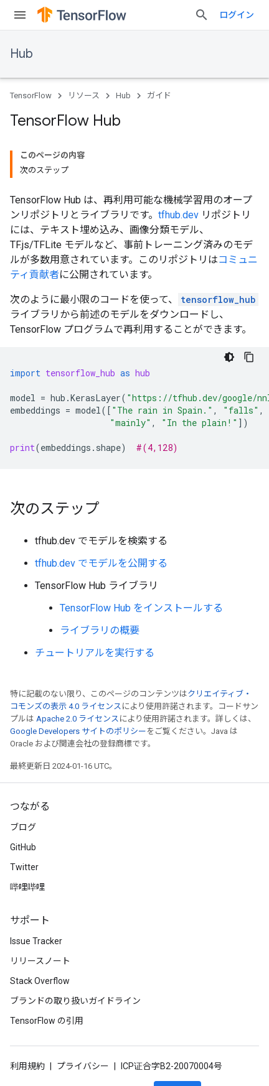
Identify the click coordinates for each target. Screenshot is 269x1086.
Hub (21, 54)
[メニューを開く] (19, 15)
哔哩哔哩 (27, 887)
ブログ (23, 827)
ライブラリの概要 (99, 630)
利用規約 (27, 1066)
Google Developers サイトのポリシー (78, 731)
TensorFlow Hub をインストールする (141, 608)
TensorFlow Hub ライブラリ (96, 586)
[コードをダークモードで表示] (229, 357)
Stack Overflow (40, 981)
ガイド (159, 95)
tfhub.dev (178, 215)
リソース (84, 95)
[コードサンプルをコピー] (249, 357)
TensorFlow (31, 95)
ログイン (236, 15)
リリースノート (40, 961)
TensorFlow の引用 (46, 1021)
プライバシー (83, 1066)
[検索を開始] (201, 14)
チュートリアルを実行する (94, 653)
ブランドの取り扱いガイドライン (75, 1001)
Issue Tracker (36, 941)
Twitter (24, 867)
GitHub (23, 847)
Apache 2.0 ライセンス (77, 718)
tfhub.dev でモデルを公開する (101, 563)
